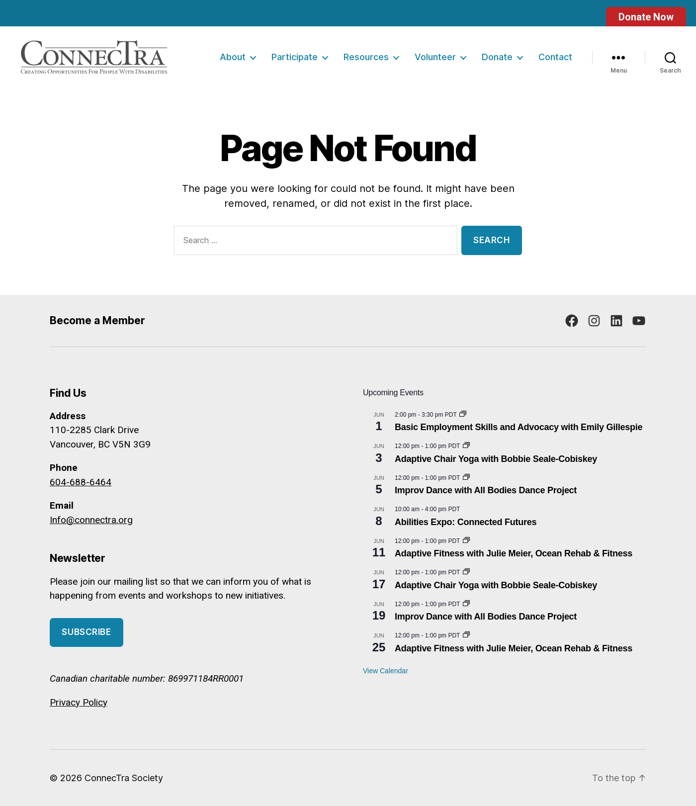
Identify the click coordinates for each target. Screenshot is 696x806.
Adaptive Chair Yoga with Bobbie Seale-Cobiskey (496, 459)
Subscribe (86, 632)
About (233, 57)
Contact (555, 57)
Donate (497, 57)
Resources (366, 57)
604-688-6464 (80, 482)
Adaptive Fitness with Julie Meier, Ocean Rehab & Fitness (513, 553)
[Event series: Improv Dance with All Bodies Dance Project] (466, 477)
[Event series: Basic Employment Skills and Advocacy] (462, 414)
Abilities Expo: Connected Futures (465, 522)
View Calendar (385, 671)
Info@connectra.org (91, 520)
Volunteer (435, 57)
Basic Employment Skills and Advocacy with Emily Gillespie (518, 427)
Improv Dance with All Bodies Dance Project (486, 490)
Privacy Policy (78, 702)
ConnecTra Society (124, 778)
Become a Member (97, 320)
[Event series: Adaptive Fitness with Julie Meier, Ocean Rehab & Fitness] (466, 540)
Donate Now (646, 17)
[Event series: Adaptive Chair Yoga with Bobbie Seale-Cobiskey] (466, 446)
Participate (294, 57)
